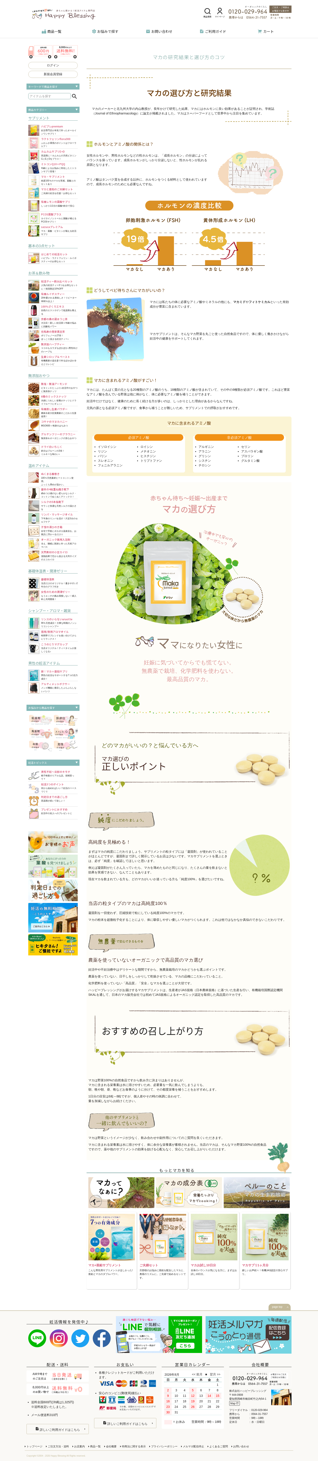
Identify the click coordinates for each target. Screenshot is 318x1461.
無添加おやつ (38, 375)
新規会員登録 (53, 74)
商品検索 (207, 13)
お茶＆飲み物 (38, 273)
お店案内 (79, 1446)
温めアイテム (38, 465)
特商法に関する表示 (134, 1446)
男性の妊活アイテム (44, 663)
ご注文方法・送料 (58, 1446)
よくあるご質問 (218, 1446)
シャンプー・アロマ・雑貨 (49, 610)
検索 (74, 96)
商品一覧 (51, 31)
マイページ (220, 13)
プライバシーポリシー (164, 1446)
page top (277, 1306)
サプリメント (38, 118)
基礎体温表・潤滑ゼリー (47, 571)
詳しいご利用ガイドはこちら (57, 1429)
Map (234, 1403)
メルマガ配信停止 (193, 1446)
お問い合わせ (159, 31)
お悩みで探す (105, 31)
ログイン (53, 65)
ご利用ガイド (212, 31)
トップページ (34, 1446)
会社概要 (111, 1446)
